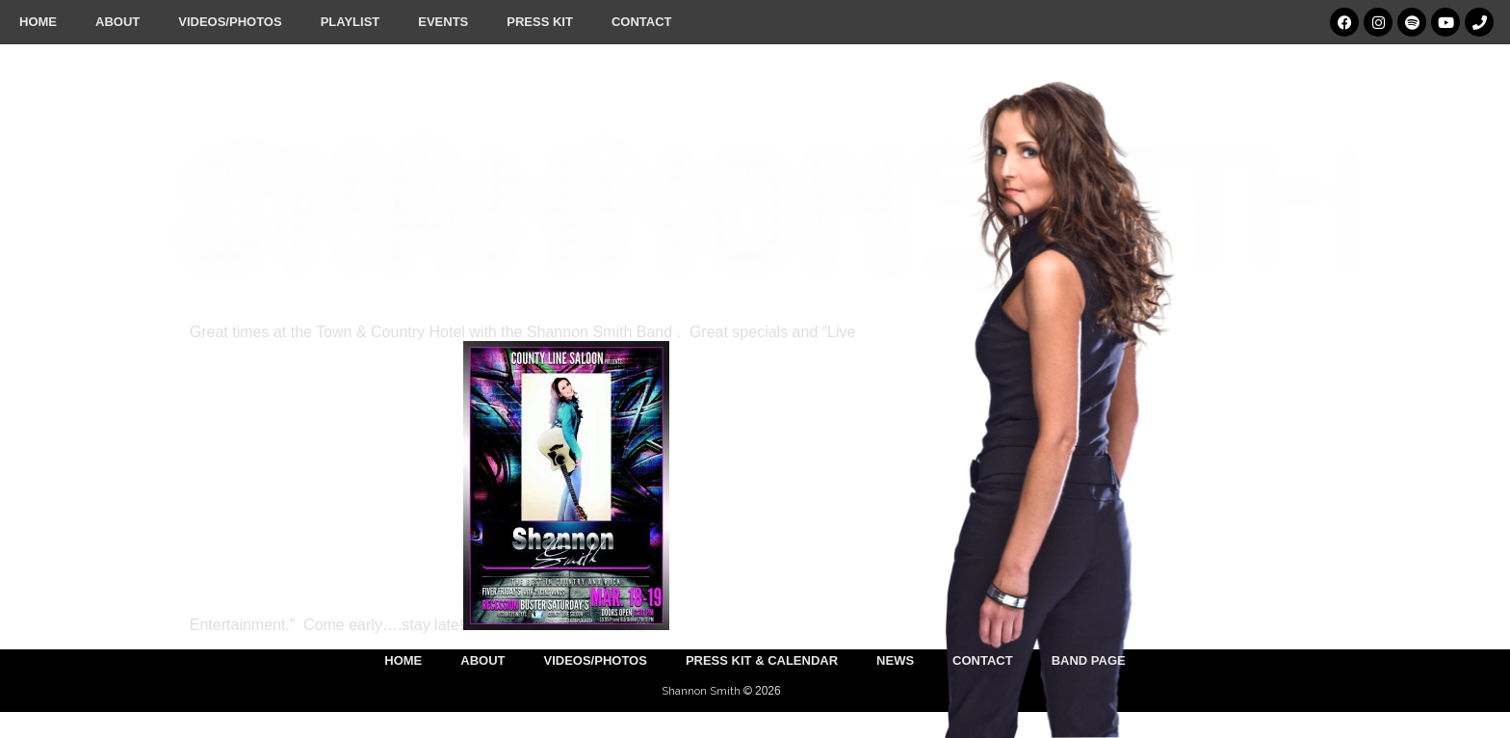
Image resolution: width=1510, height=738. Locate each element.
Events (443, 21)
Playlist (350, 21)
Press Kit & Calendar (762, 660)
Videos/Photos (229, 21)
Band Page (1089, 660)
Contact (642, 21)
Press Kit (540, 21)
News (895, 660)
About (117, 21)
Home (38, 21)
